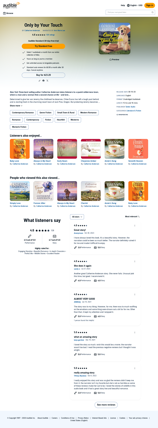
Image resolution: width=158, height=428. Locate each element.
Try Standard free (43, 46)
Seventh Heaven (135, 161)
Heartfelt (61, 120)
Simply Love (15, 203)
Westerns (75, 120)
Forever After (39, 203)
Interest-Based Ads (99, 418)
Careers (55, 418)
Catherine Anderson (20, 164)
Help (123, 5)
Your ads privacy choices (138, 418)
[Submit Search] (153, 12)
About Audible (43, 418)
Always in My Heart (42, 161)
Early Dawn (62, 161)
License (113, 418)
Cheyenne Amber (88, 161)
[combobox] (130, 12)
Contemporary (32, 120)
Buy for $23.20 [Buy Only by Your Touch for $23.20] (43, 75)
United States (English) (79, 420)
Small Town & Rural (65, 112)
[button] (39, 81)
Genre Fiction (45, 112)
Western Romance (88, 112)
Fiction (48, 120)
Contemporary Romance (23, 112)
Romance (16, 120)
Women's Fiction (19, 127)
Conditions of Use (67, 418)
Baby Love (14, 161)
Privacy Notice (83, 418)
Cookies (122, 418)
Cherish (84, 203)
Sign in (149, 5)
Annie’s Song (110, 161)
